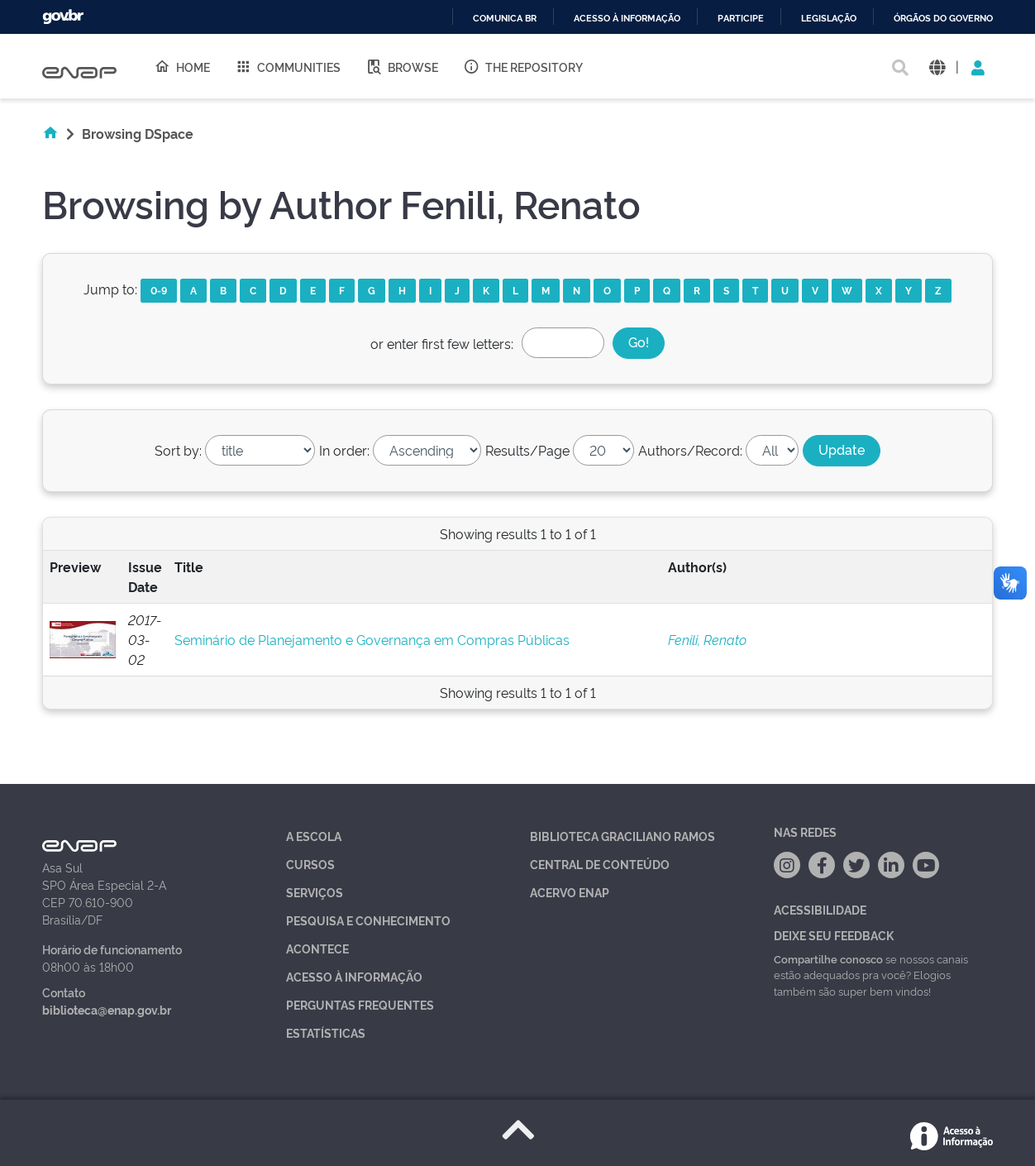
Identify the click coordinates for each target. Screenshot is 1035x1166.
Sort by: (178, 450)
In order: (344, 450)
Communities (288, 66)
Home (182, 66)
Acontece (317, 948)
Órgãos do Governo (943, 18)
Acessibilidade (820, 909)
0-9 (158, 290)
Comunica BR (505, 18)
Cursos (310, 864)
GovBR (62, 17)
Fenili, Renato (707, 639)
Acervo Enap (569, 892)
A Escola (313, 835)
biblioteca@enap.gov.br (106, 1009)
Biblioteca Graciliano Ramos (622, 835)
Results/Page (527, 450)
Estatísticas (325, 1032)
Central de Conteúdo (600, 864)
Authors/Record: (690, 450)
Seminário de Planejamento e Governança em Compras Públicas (372, 639)
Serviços (314, 892)
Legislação (828, 18)
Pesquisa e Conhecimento (368, 920)
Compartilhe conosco (828, 958)
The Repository (523, 66)
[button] (937, 66)
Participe (741, 18)
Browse (401, 66)
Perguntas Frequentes (360, 1004)
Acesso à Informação (354, 976)
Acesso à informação (627, 18)
